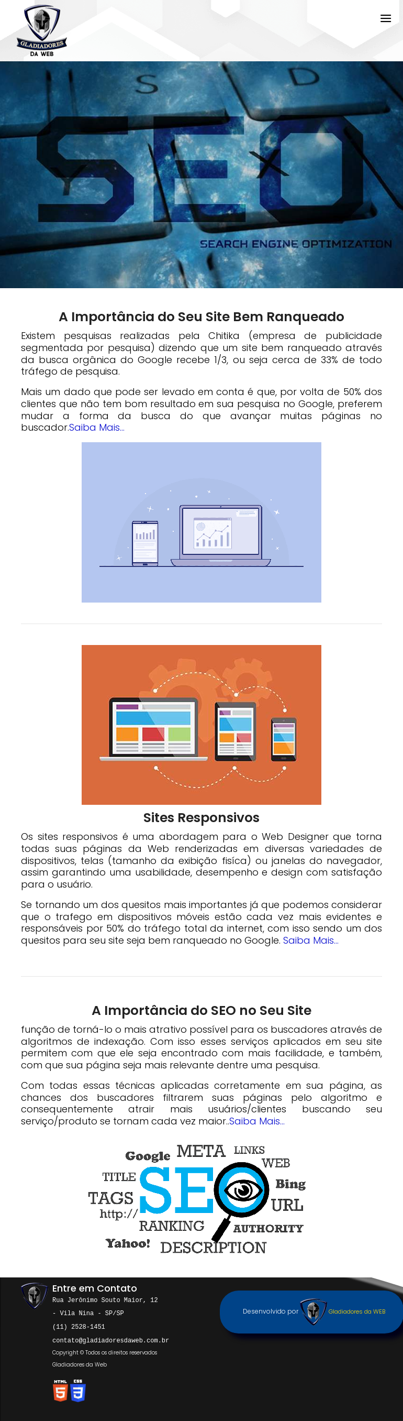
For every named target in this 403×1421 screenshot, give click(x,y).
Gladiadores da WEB (342, 1311)
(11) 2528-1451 (78, 1325)
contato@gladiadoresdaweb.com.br (110, 1338)
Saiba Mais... (97, 427)
